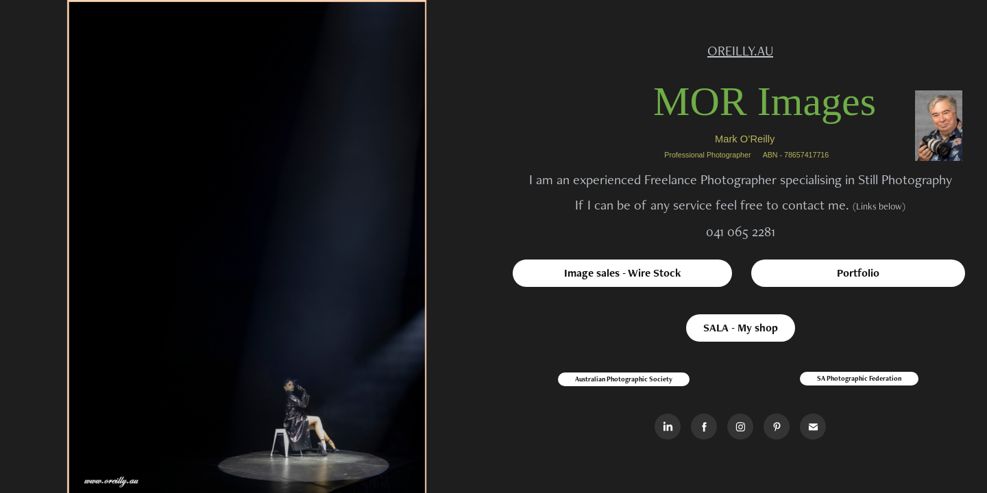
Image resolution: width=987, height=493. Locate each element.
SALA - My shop (740, 327)
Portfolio (858, 273)
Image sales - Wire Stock (622, 273)
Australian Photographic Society (623, 379)
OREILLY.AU (740, 51)
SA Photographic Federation (859, 378)
